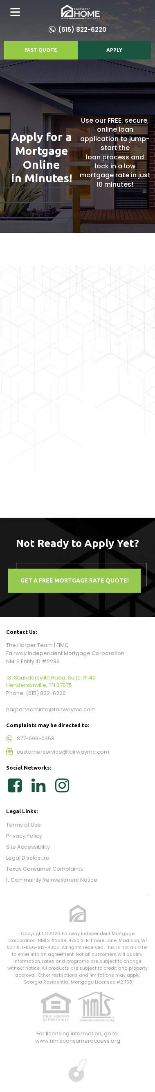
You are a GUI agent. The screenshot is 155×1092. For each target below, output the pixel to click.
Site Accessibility (28, 847)
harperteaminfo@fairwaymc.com (51, 709)
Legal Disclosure (27, 858)
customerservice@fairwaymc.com (63, 752)
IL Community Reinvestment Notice (51, 880)
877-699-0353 (35, 738)
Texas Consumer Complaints (44, 869)
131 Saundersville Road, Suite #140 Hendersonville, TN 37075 (51, 681)
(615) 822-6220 (82, 29)
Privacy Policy (24, 836)
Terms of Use (23, 825)
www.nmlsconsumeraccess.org (77, 1041)
